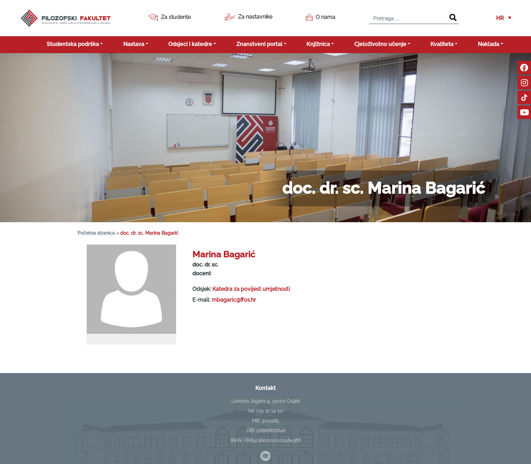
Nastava (133, 44)
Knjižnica (318, 44)
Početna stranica (96, 233)
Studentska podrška (73, 44)
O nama (320, 17)
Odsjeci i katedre (190, 44)
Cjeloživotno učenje (380, 44)
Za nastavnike (248, 17)
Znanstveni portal (259, 44)
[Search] (453, 18)
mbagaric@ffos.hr (234, 300)
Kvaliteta (441, 44)
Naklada (488, 44)
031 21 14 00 (269, 411)
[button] (504, 18)
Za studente (169, 17)
